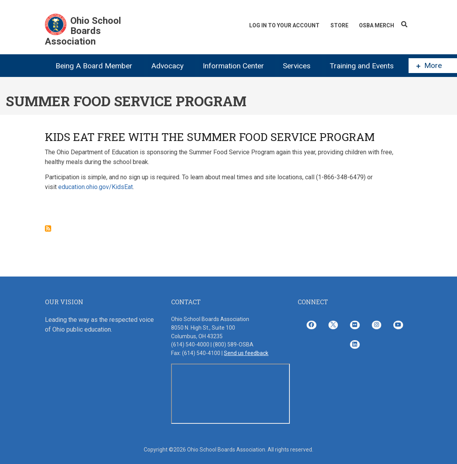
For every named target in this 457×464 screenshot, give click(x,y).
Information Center (233, 65)
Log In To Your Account (284, 25)
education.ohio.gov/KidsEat (95, 187)
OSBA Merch (376, 25)
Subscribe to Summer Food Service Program (48, 228)
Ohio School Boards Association (83, 31)
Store (339, 25)
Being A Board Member (93, 65)
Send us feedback (246, 353)
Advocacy (167, 65)
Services (297, 65)
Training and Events (362, 65)
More (429, 65)
